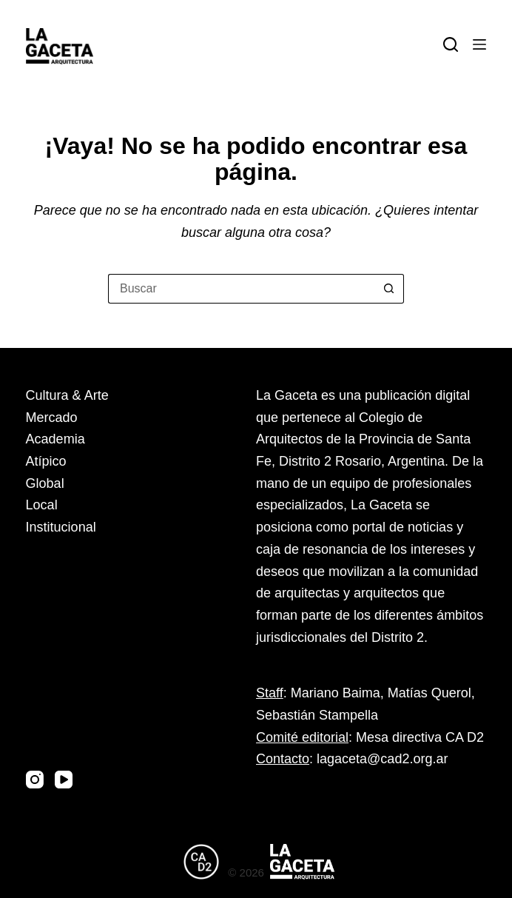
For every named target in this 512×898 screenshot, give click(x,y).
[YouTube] (64, 779)
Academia (55, 439)
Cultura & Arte (67, 395)
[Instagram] (35, 779)
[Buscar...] (241, 289)
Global (45, 483)
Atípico (46, 461)
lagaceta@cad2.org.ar (382, 758)
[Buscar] (450, 44)
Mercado (52, 417)
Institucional (61, 527)
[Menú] (479, 44)
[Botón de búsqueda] (389, 289)
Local (42, 504)
